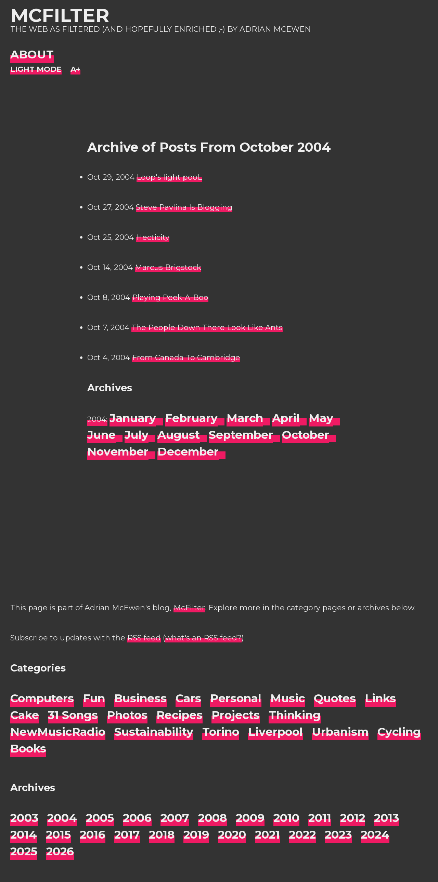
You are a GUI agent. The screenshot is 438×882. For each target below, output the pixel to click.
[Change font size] (75, 69)
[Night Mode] (36, 69)
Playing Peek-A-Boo (170, 297)
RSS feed (144, 637)
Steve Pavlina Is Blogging (184, 207)
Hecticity (152, 237)
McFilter (59, 15)
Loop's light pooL (169, 177)
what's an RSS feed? (203, 637)
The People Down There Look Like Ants (207, 327)
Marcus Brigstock (168, 267)
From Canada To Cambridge (186, 357)
